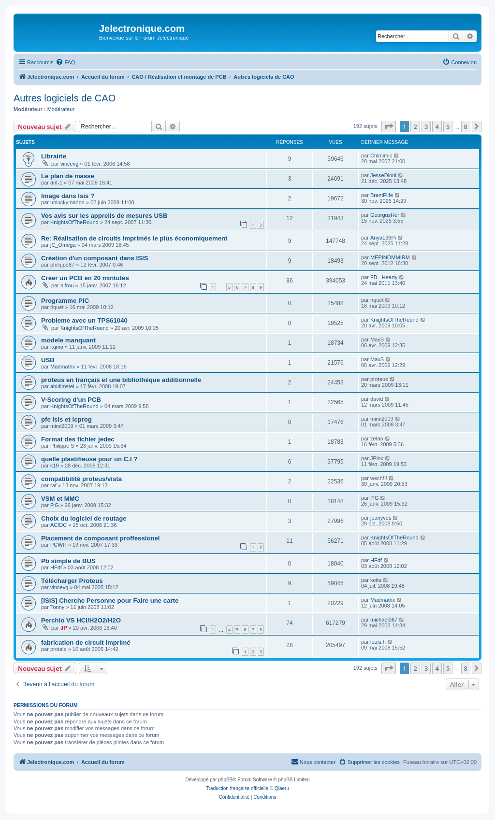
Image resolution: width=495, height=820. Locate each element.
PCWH (58, 545)
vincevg (69, 164)
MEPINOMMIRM (390, 257)
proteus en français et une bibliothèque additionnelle (121, 379)
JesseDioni (383, 175)
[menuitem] (65, 62)
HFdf (56, 567)
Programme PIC (65, 300)
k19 (54, 465)
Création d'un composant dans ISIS (94, 258)
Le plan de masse (67, 176)
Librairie (53, 156)
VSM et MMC (60, 498)
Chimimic (381, 155)
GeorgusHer (384, 215)
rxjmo (56, 347)
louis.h (378, 642)
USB (48, 360)
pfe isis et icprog (66, 419)
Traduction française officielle (237, 788)
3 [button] (426, 126)
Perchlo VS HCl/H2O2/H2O (81, 620)
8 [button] (465, 126)
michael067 (383, 619)
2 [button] (415, 126)
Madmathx (62, 366)
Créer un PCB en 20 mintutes (85, 278)
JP (63, 628)
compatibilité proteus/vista (81, 478)
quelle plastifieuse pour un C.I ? (89, 459)
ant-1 (56, 182)
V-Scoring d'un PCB (71, 399)
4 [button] (436, 126)
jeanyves (380, 518)
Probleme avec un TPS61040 (84, 320)
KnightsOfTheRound (74, 222)
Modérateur (60, 109)
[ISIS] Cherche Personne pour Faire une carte (109, 600)
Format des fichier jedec (78, 439)
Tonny (57, 607)
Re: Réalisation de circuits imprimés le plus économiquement (134, 238)
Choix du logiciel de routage (84, 518)
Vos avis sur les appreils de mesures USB (104, 215)
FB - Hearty (383, 277)
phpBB (225, 779)
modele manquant (68, 340)
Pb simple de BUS (68, 561)
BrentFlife (381, 195)
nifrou (67, 285)
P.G (54, 505)
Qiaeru (282, 788)
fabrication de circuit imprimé (86, 642)
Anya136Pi (383, 237)
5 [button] (448, 126)
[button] (388, 126)
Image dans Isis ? (67, 195)
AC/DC (58, 525)
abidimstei (62, 386)
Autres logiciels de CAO (65, 98)
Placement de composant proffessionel (100, 538)
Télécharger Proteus (72, 580)
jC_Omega (63, 245)
